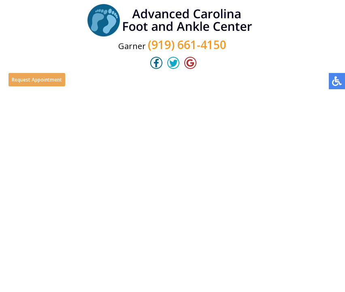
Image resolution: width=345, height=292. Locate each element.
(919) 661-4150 (187, 44)
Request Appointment (37, 79)
